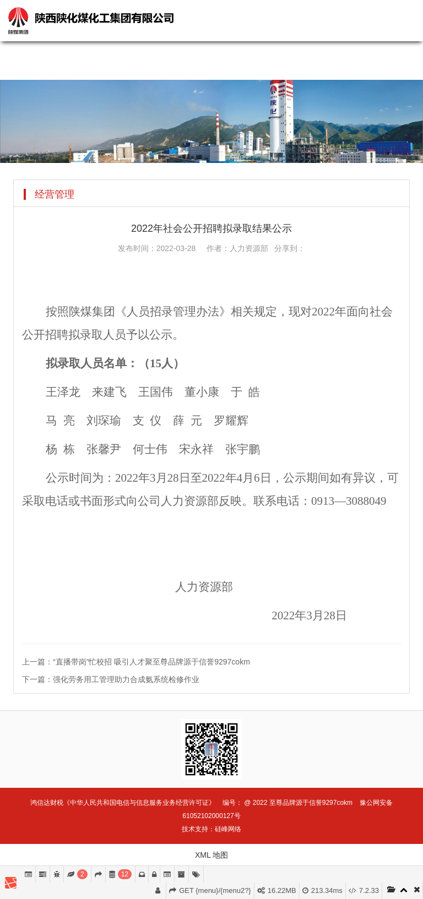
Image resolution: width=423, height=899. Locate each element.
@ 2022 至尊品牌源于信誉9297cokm (298, 803)
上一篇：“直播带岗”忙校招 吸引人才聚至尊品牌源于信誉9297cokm (136, 661)
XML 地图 (211, 855)
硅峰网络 (228, 829)
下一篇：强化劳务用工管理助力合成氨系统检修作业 (110, 679)
